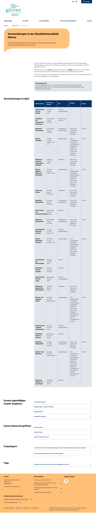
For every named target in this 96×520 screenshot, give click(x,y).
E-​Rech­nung (35, 508)
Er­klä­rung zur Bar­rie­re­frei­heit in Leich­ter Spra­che (46, 488)
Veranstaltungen (24, 25)
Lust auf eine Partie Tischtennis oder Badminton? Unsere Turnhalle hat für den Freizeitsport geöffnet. (60, 447)
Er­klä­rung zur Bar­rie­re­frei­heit (42, 480)
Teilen (66, 481)
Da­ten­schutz (27, 508)
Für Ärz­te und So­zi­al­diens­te (68, 21)
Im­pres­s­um (19, 508)
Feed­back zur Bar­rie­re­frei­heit (42, 492)
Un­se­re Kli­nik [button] (8, 21)
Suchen (88, 1)
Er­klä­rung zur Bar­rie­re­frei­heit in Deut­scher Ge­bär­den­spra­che (45, 483)
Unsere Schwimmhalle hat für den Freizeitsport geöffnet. (49, 453)
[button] (86, 1)
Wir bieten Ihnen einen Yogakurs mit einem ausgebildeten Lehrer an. (51, 464)
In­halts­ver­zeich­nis (9, 508)
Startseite (6, 25)
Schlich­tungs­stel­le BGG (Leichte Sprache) (16, 499)
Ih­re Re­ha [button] (25, 21)
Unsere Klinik (15, 25)
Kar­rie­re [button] (89, 21)
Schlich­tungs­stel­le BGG (11, 502)
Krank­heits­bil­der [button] (44, 21)
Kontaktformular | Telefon (11, 486)
